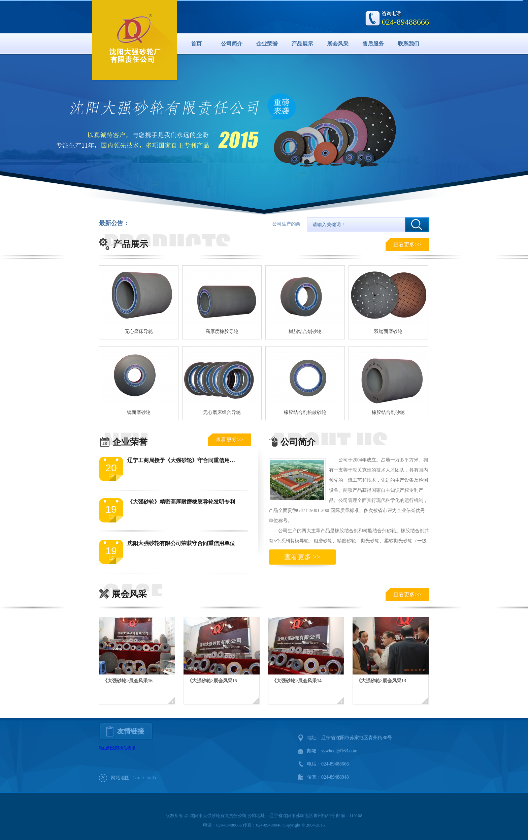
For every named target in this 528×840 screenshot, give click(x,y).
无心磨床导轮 (139, 331)
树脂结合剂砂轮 (305, 331)
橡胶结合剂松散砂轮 (305, 412)
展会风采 (338, 44)
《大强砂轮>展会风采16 (128, 680)
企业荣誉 (267, 44)
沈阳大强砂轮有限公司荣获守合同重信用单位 (181, 543)
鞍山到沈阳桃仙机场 (117, 748)
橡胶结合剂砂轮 (388, 412)
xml (138, 777)
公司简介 (231, 44)
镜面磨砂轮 (139, 412)
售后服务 (373, 44)
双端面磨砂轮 (388, 331)
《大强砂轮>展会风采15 (212, 680)
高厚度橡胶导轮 (221, 331)
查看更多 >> (302, 557)
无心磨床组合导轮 (222, 412)
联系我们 (408, 44)
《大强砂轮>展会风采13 (381, 680)
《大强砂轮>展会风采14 (297, 680)
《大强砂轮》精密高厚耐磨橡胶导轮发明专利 (181, 502)
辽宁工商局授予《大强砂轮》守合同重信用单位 (183, 460)
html (149, 777)
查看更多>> (407, 244)
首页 (196, 44)
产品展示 (302, 44)
